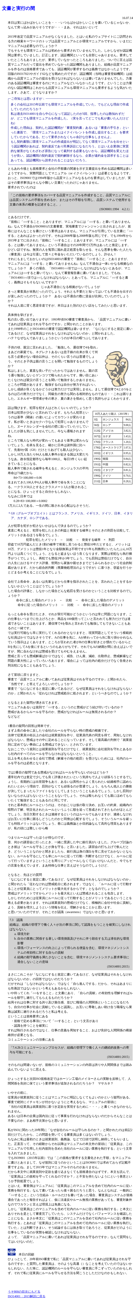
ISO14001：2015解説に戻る (26, 1296)
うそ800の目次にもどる (24, 1291)
